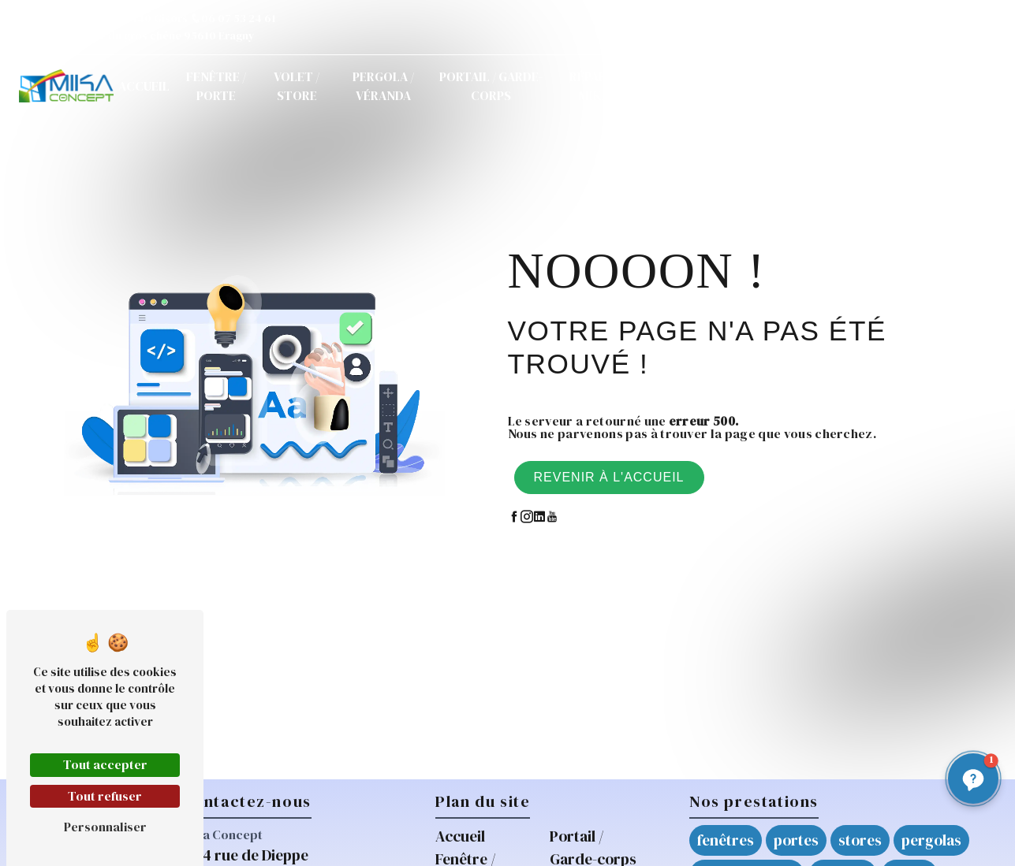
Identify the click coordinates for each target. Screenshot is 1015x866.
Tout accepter (105, 764)
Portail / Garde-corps (491, 86)
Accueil (144, 86)
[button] (973, 778)
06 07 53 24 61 (233, 18)
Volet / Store (296, 86)
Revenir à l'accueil (609, 477)
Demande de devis (913, 85)
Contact (796, 86)
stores (860, 840)
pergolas (931, 840)
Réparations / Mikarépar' (613, 86)
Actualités (720, 86)
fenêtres (725, 840)
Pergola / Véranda (383, 86)
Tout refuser (105, 796)
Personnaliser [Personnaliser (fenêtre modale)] (105, 826)
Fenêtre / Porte (216, 86)
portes (796, 840)
